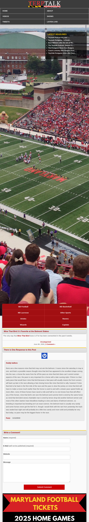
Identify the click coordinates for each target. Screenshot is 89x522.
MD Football (23, 307)
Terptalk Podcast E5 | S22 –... (59, 37)
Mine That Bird (23, 336)
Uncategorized (45, 342)
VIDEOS (5, 16)
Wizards (23, 325)
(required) (9, 438)
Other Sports (65, 313)
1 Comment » (50, 344)
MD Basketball (65, 307)
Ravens (65, 319)
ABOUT (50, 11)
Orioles (23, 319)
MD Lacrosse (23, 313)
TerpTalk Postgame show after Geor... (62, 53)
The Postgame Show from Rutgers (61, 48)
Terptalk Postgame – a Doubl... (59, 40)
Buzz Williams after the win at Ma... (61, 43)
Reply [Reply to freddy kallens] (8, 418)
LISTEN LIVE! (52, 22)
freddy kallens (12, 363)
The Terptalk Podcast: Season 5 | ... (61, 45)
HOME (5, 11)
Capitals (65, 325)
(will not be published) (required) (18, 446)
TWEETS (6, 22)
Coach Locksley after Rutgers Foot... (61, 50)
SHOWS (50, 16)
